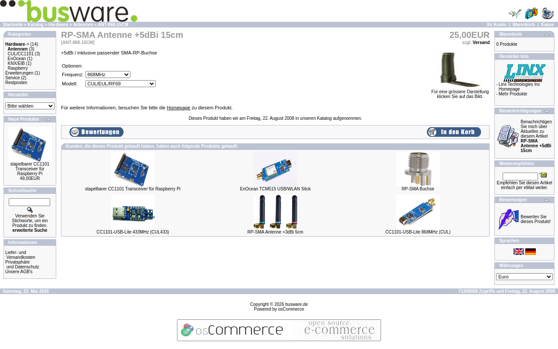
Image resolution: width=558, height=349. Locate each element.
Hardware (58, 24)
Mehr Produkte (513, 93)
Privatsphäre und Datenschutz (22, 264)
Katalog (35, 24)
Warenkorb (523, 24)
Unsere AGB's (19, 271)
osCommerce (291, 309)
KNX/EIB (16, 63)
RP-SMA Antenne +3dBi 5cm (275, 232)
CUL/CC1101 (21, 53)
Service (12, 77)
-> (17, 44)
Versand (481, 42)
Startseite (13, 24)
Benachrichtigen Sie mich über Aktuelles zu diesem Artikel (536, 136)
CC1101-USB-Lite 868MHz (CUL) (418, 232)
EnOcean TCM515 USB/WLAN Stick (275, 188)
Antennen (83, 24)
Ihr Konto (496, 24)
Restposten (16, 82)
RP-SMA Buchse (417, 188)
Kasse (547, 24)
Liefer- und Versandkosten (20, 255)
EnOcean (17, 58)
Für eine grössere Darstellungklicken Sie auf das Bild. (460, 92)
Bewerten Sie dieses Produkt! (536, 219)
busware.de (297, 304)
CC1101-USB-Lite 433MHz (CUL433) (132, 232)
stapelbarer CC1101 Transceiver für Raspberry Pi (30, 169)
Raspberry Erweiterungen (19, 70)
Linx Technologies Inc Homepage (519, 86)
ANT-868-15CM (113, 24)
